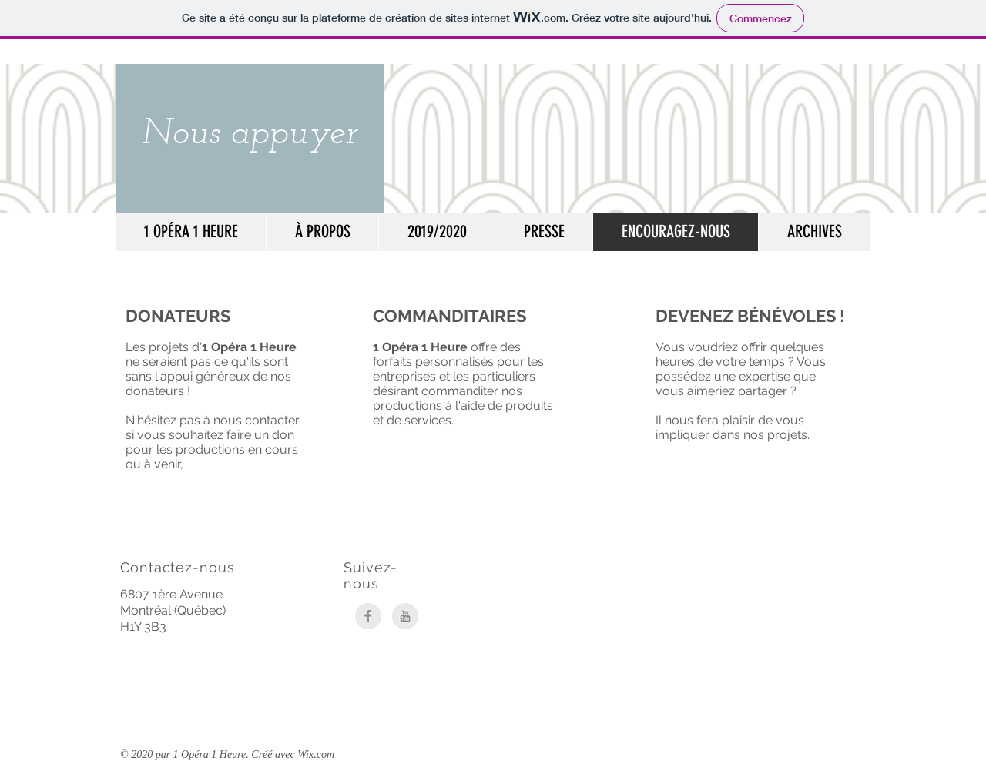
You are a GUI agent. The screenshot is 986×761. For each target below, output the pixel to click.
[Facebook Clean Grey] (368, 616)
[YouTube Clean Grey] (405, 616)
